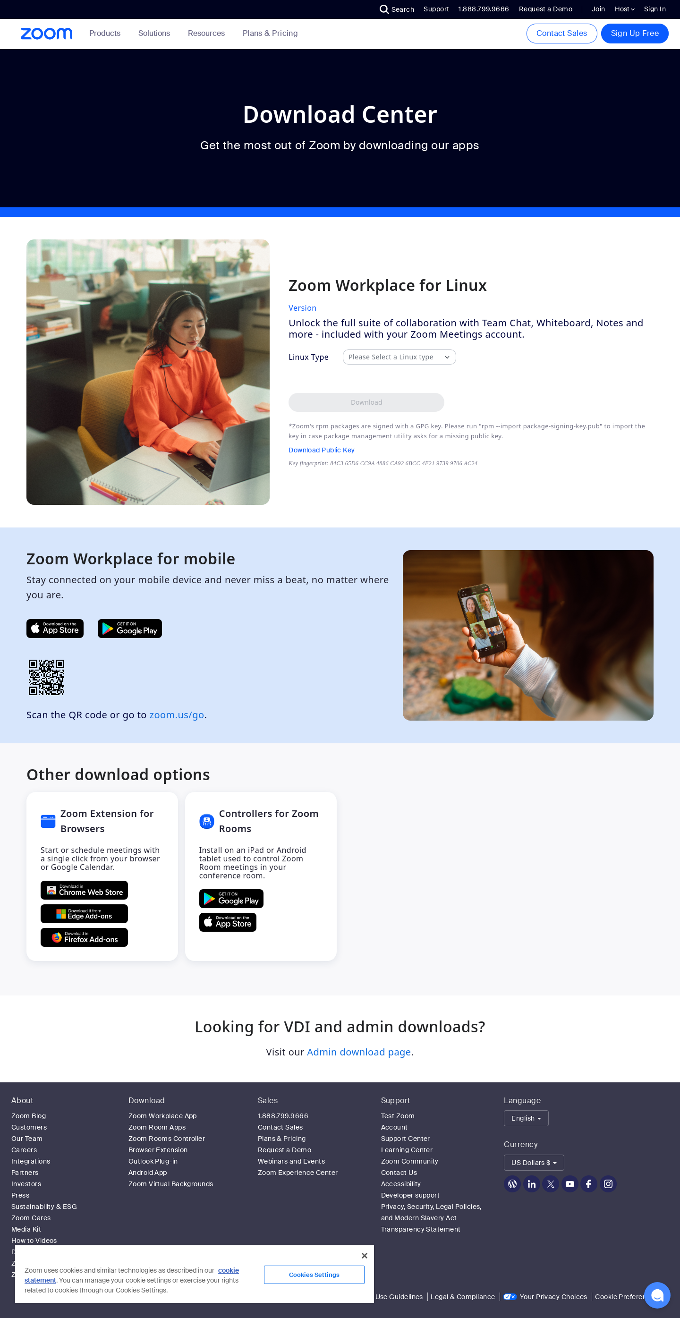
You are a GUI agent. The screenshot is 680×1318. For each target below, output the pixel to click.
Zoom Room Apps (157, 1127)
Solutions (156, 33)
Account (394, 1127)
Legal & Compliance (463, 1296)
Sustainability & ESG (44, 1206)
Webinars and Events (291, 1161)
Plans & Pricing (270, 33)
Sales (268, 1100)
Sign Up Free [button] (635, 33)
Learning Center (407, 1150)
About (22, 1100)
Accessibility (401, 1184)
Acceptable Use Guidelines (380, 1296)
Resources (208, 33)
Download (146, 1100)
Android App (147, 1172)
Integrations (30, 1161)
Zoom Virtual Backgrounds (170, 1184)
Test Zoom (398, 1116)
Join (598, 9)
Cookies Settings (314, 1275)
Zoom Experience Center (298, 1172)
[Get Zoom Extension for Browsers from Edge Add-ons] (84, 913)
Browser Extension (158, 1150)
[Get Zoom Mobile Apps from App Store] (55, 628)
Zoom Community (410, 1161)
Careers (24, 1150)
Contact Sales (561, 33)
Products (106, 33)
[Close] (364, 1255)
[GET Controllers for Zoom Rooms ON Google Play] (231, 898)
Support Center (405, 1138)
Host (625, 9)
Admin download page (359, 1052)
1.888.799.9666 (283, 1116)
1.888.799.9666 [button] (484, 9)
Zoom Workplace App (162, 1116)
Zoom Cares (31, 1218)
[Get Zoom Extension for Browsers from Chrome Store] (84, 890)
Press (20, 1195)
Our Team (27, 1138)
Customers (29, 1127)
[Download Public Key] (383, 450)
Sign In (655, 9)
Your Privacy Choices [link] (553, 1296)
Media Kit (26, 1229)
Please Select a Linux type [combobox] (391, 357)
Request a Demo (545, 9)
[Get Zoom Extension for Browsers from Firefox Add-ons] (84, 937)
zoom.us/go (177, 714)
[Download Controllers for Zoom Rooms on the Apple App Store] (228, 922)
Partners (25, 1172)
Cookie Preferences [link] (626, 1296)
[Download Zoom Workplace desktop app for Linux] (366, 402)
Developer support (410, 1195)
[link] (270, 33)
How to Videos (34, 1240)
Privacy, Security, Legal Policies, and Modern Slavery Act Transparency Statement (431, 1217)
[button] (397, 9)
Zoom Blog (28, 1116)
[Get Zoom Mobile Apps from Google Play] (129, 628)
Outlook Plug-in (153, 1161)
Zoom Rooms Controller (166, 1138)
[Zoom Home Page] (45, 34)
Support (436, 9)
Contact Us (399, 1172)
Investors (26, 1184)
